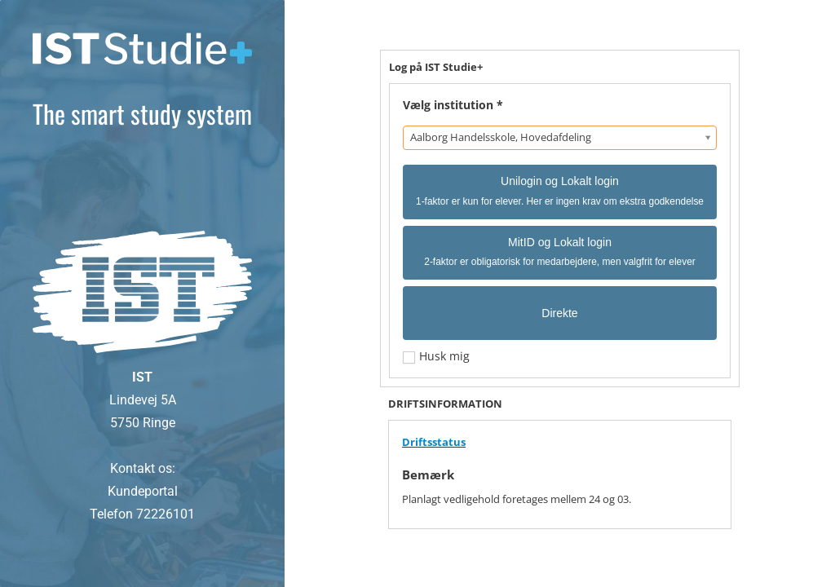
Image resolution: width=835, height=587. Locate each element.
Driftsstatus (434, 442)
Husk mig (443, 356)
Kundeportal (143, 491)
